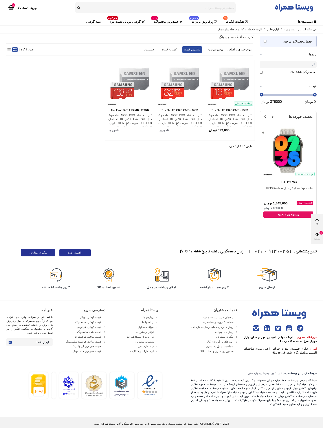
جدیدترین (149, 49)
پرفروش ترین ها (203, 20)
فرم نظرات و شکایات (144, 351)
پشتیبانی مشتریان (146, 342)
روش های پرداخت (225, 332)
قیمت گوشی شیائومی (91, 327)
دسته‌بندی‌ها (307, 21)
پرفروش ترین (215, 49)
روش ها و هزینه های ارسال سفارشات (214, 327)
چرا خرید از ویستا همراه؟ (142, 337)
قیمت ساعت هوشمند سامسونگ (85, 342)
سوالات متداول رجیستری (221, 346)
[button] (272, 116)
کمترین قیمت (169, 49)
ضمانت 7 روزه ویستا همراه (220, 322)
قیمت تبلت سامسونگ (91, 332)
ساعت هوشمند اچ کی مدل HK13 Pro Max (289, 188)
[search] (79, 7)
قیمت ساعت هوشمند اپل (89, 337)
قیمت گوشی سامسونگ (90, 322)
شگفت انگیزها (235, 20)
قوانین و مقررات (147, 332)
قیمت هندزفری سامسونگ (89, 351)
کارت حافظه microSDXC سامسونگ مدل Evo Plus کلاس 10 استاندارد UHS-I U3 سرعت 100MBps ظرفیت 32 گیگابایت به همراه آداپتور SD (180, 121)
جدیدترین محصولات (167, 20)
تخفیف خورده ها (300, 117)
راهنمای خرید (75, 252)
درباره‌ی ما (150, 317)
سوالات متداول (148, 327)
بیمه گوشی (93, 21)
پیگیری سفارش (38, 252)
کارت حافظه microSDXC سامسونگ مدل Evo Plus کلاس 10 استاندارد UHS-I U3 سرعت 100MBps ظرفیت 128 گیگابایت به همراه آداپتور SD (130, 121)
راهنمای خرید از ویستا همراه (219, 317)
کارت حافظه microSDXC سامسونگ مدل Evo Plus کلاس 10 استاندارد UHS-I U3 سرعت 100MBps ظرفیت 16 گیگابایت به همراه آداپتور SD (230, 121)
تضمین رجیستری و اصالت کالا (218, 351)
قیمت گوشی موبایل (92, 317)
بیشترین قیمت (192, 49)
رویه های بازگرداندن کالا (222, 342)
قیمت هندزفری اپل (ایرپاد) (89, 346)
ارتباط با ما (150, 322)
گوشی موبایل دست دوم (126, 20)
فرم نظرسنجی (148, 346)
